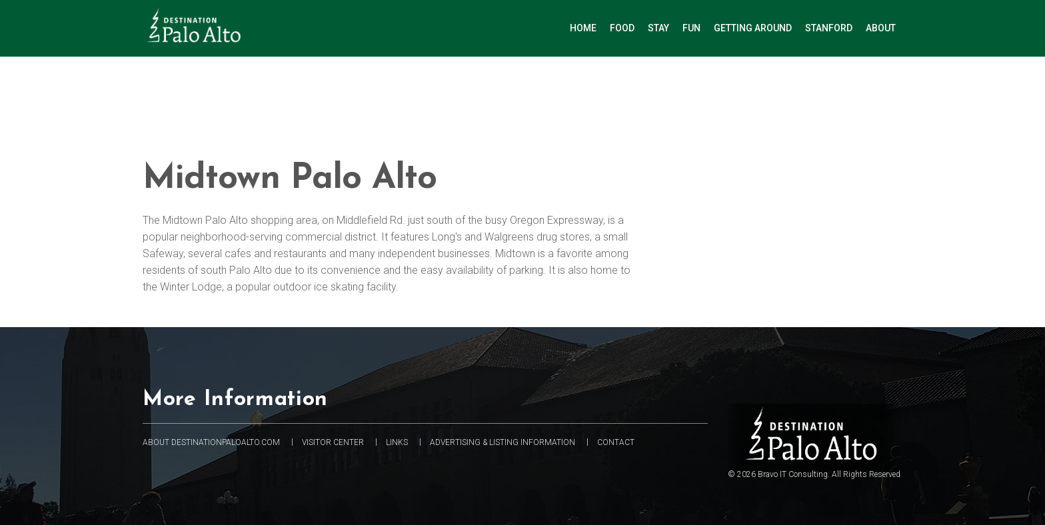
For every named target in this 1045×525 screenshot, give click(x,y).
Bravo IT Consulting (793, 474)
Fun (691, 28)
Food (622, 28)
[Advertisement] (532, 104)
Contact (615, 442)
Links (397, 442)
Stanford (828, 28)
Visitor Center (333, 442)
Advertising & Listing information (502, 442)
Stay (658, 28)
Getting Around (753, 28)
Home (583, 28)
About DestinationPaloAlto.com (211, 442)
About (881, 28)
